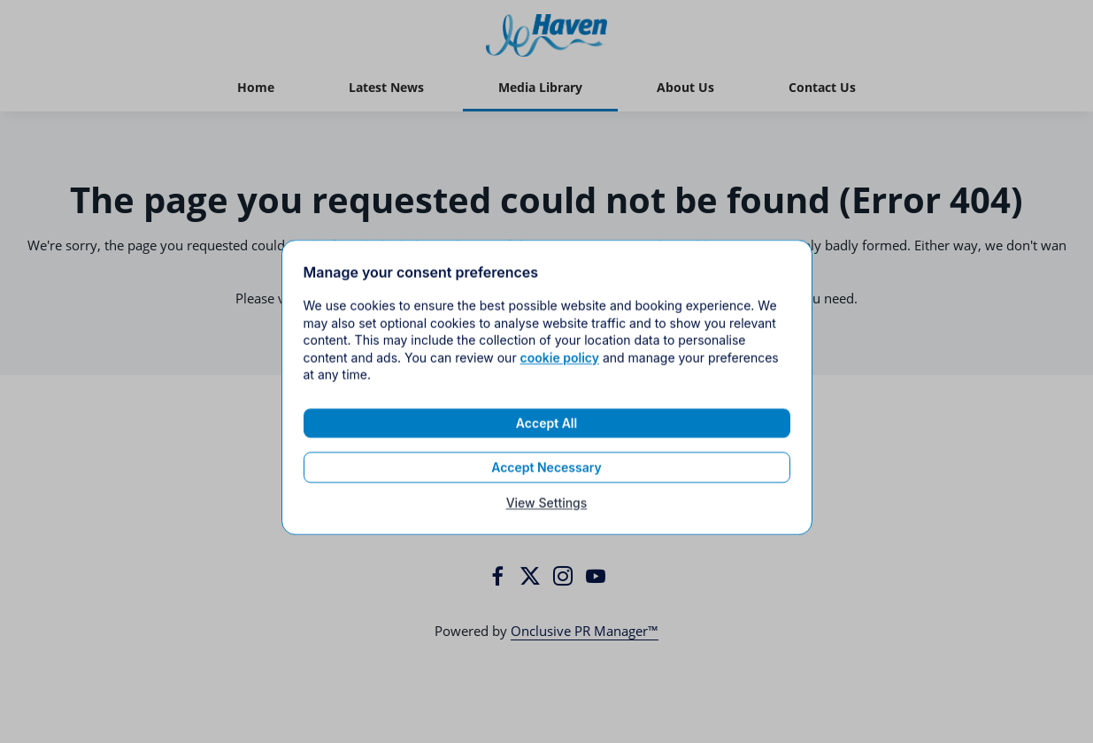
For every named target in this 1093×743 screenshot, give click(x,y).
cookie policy (559, 366)
